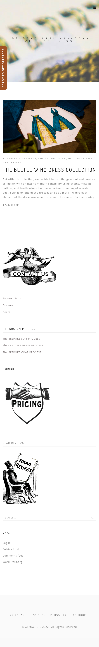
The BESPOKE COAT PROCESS (22, 352)
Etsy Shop (38, 615)
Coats (6, 312)
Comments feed (13, 555)
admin (11, 158)
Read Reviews (13, 442)
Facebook (78, 615)
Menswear (58, 615)
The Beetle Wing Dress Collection (49, 170)
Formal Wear (56, 158)
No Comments (12, 162)
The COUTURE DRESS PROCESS (23, 345)
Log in (7, 543)
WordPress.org (12, 562)
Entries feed (11, 549)
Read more (11, 205)
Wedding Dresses (80, 158)
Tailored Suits (12, 298)
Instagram (16, 615)
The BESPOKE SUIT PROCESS (21, 338)
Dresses (8, 305)
